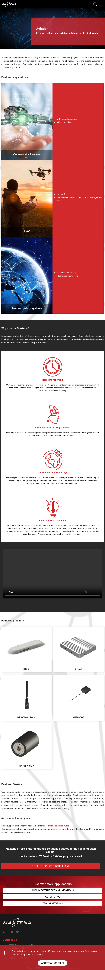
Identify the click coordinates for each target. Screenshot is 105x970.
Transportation (52, 903)
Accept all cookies (52, 963)
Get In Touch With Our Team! (51, 866)
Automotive (52, 896)
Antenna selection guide (58, 825)
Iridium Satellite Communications (53, 890)
